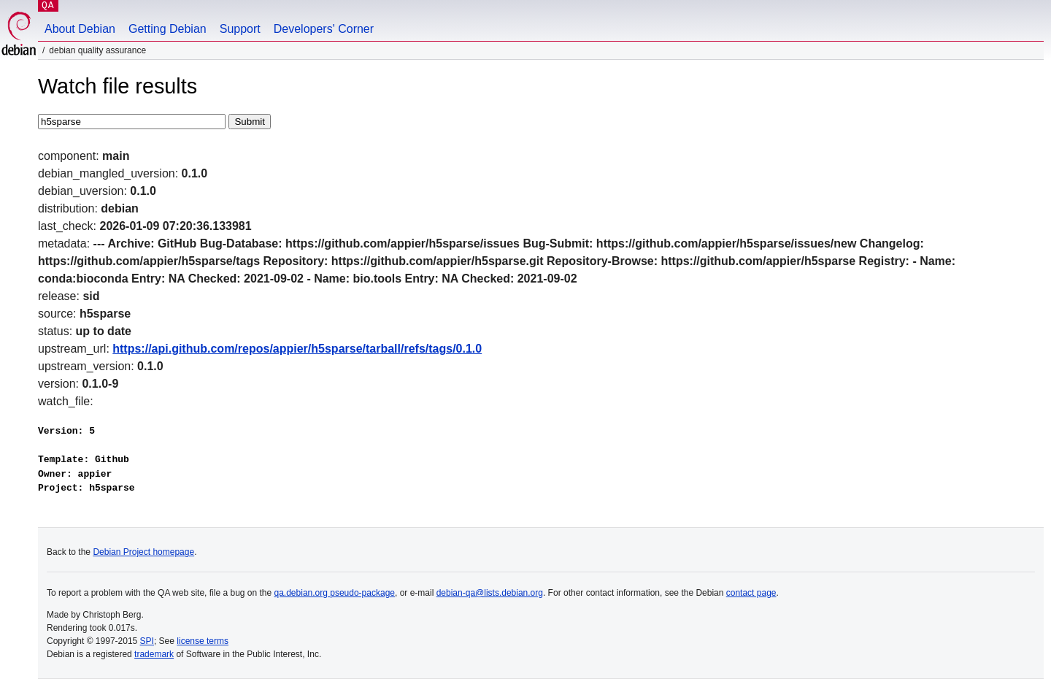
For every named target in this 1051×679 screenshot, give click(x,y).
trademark (154, 654)
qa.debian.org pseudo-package (334, 593)
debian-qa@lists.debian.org (489, 593)
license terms (202, 641)
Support (240, 29)
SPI (147, 641)
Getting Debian (167, 29)
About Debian (80, 29)
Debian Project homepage (143, 552)
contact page (751, 593)
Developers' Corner (324, 29)
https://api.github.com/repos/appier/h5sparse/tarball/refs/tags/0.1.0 (297, 348)
